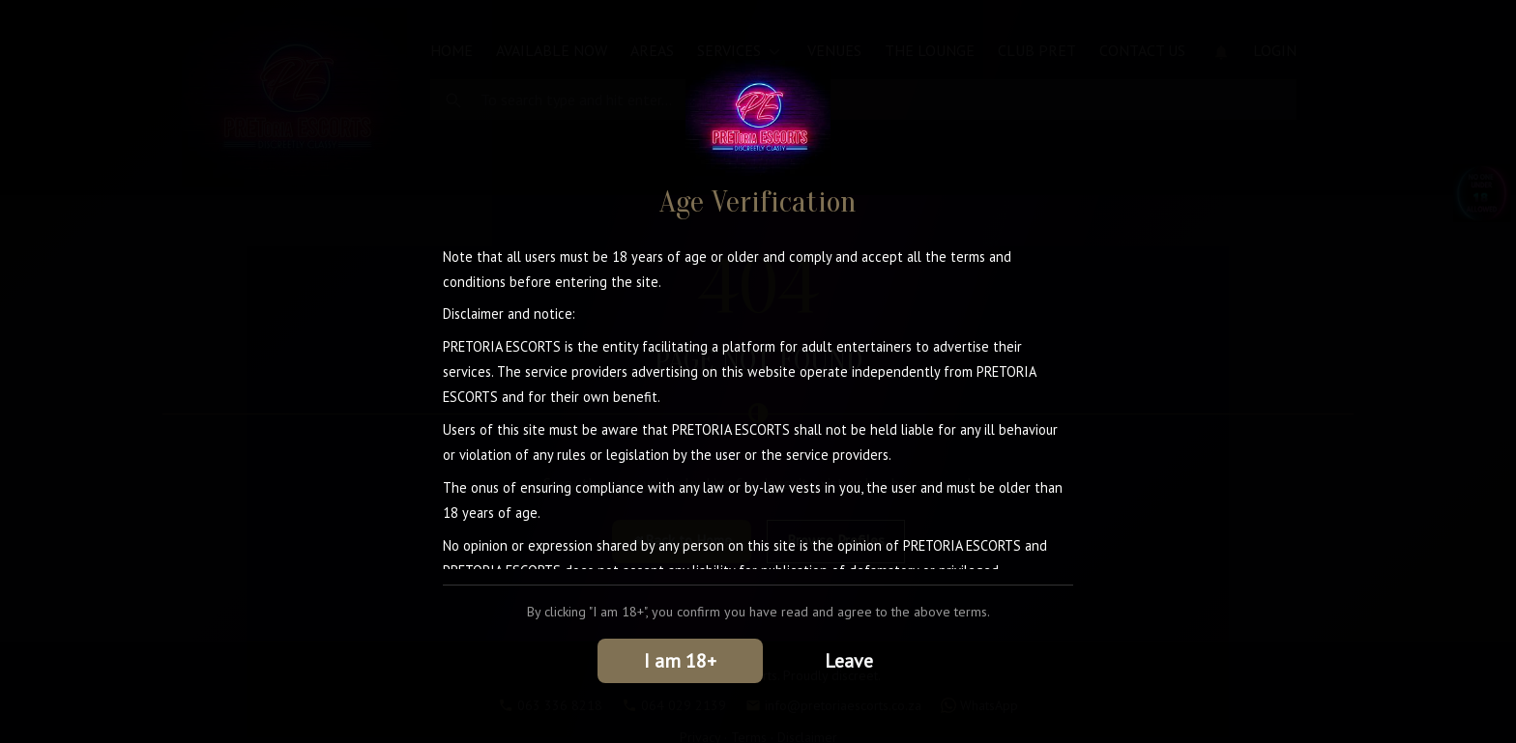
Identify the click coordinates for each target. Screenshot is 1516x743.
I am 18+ (680, 660)
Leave (849, 660)
